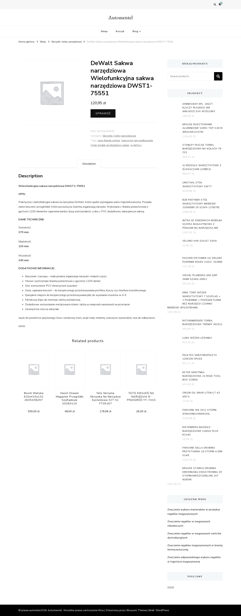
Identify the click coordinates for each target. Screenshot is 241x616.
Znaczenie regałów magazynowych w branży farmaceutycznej (195, 548)
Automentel (120, 17)
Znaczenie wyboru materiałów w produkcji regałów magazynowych (193, 512)
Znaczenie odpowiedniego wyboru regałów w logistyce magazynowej (194, 559)
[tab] (89, 164)
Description (89, 164)
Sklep (104, 31)
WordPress (162, 610)
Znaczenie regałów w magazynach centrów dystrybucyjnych (194, 536)
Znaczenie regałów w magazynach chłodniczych (188, 524)
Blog (135, 31)
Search (218, 76)
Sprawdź (103, 113)
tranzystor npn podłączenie (137, 140)
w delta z (136, 145)
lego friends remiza (109, 140)
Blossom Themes (137, 610)
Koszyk (120, 31)
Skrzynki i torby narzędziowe (119, 136)
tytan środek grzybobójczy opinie (110, 145)
